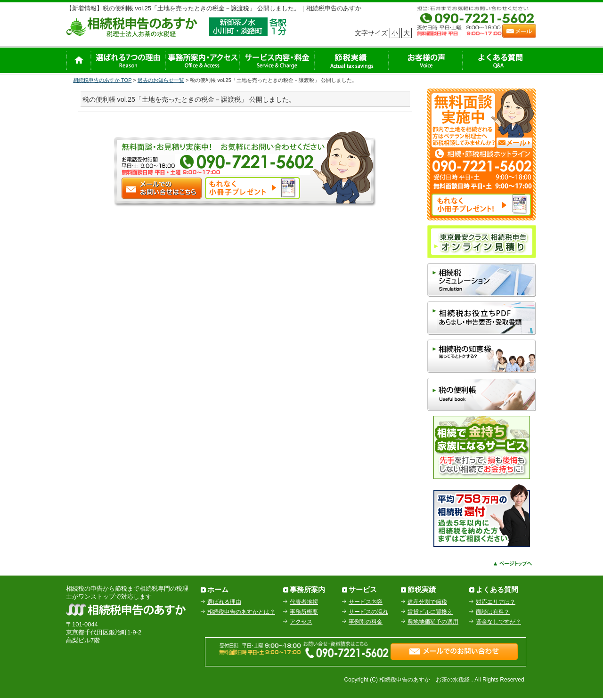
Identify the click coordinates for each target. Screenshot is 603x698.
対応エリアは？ (495, 602)
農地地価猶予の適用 (432, 622)
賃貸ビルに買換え (430, 612)
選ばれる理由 (224, 602)
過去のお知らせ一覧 (161, 80)
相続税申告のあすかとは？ (241, 612)
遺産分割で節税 (427, 602)
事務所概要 (304, 612)
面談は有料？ (493, 612)
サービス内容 (366, 602)
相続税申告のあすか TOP (102, 80)
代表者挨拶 (304, 602)
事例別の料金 (366, 622)
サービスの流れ (368, 612)
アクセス (301, 622)
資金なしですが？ (498, 622)
